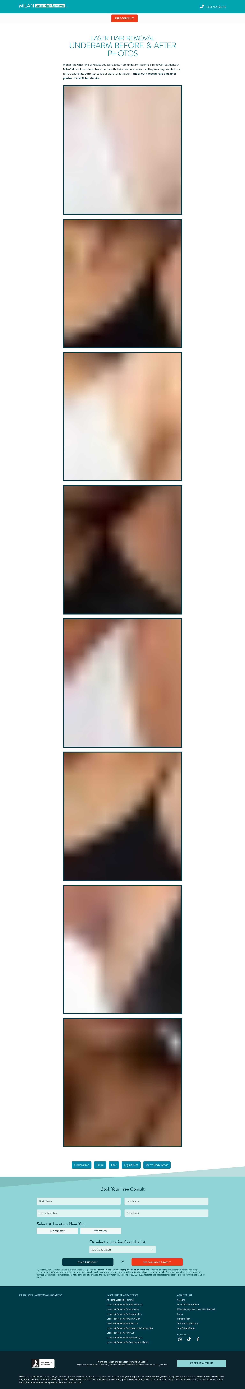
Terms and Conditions (187, 1320)
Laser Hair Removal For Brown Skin (123, 1315)
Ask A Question (88, 1261)
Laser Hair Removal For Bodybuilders (124, 1311)
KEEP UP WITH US (201, 1358)
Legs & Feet (134, 1164)
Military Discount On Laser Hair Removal (196, 1307)
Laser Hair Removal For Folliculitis (122, 1320)
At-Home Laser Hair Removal (120, 1298)
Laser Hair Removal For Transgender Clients (128, 1337)
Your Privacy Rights (186, 1324)
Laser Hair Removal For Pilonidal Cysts (125, 1333)
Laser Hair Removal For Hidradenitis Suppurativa (130, 1324)
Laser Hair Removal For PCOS (121, 1328)
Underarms (76, 1164)
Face (113, 1164)
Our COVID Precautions (188, 1303)
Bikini (97, 1164)
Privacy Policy (104, 1268)
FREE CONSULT (124, 18)
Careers (181, 1298)
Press (180, 1311)
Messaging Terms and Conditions (132, 1268)
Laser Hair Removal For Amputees (123, 1307)
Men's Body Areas (162, 1164)
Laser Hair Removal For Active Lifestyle (125, 1303)
